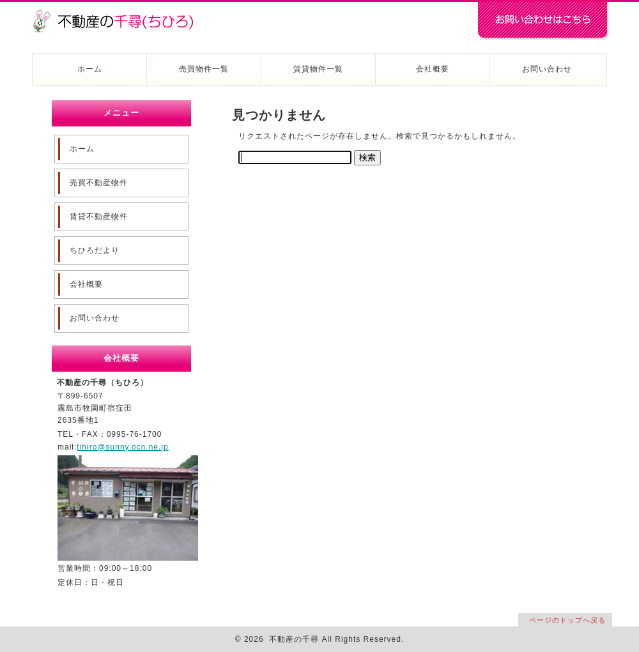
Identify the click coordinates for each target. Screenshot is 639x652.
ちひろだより (94, 250)
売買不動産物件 (99, 182)
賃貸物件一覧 (318, 68)
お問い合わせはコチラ (543, 21)
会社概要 (432, 68)
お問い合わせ (547, 68)
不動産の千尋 (118, 14)
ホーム (89, 68)
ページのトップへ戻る (567, 620)
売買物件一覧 (204, 68)
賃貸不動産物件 (99, 216)
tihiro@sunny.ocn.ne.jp (122, 447)
